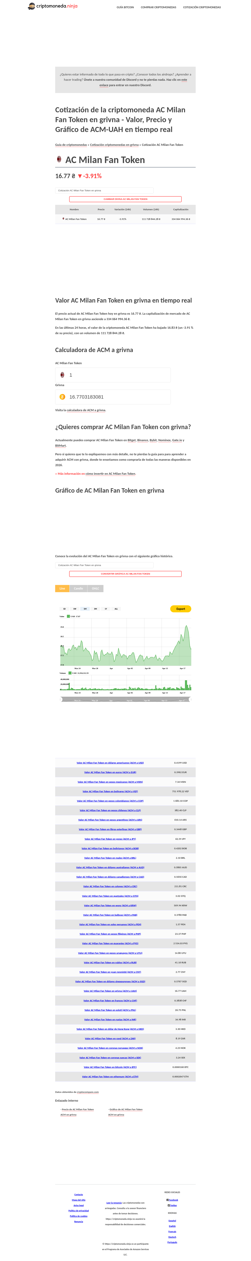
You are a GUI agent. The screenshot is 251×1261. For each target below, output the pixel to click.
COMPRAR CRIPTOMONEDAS (158, 7)
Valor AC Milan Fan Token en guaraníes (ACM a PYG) (110, 943)
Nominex (164, 440)
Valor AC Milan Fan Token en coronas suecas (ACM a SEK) (110, 1057)
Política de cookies (78, 1216)
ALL (116, 609)
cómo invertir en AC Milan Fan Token (110, 474)
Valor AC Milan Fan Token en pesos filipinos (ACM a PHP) (110, 933)
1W (74, 609)
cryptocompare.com (88, 1092)
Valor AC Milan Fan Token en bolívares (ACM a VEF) (110, 791)
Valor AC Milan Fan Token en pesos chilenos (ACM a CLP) (110, 810)
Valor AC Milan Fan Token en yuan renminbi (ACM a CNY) (110, 972)
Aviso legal (79, 1205)
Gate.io (177, 440)
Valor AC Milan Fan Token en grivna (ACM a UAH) (110, 990)
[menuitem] (125, 699)
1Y (106, 609)
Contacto (78, 1194)
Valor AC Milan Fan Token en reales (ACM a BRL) (110, 857)
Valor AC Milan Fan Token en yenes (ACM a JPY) (110, 838)
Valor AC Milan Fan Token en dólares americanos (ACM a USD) (110, 762)
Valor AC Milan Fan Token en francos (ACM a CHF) (110, 1000)
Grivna (59, 385)
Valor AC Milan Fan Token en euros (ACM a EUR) (110, 772)
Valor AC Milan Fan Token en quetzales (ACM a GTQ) (110, 896)
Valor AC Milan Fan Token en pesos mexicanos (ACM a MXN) (110, 781)
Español (172, 1220)
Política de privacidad (79, 1210)
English (172, 1226)
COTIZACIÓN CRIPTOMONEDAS (202, 7)
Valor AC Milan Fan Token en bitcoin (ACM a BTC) (110, 1067)
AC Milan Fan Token (68, 363)
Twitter (173, 1205)
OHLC (95, 588)
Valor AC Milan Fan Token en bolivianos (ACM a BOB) (110, 848)
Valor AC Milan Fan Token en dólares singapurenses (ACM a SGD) (110, 981)
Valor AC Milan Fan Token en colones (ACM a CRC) (110, 886)
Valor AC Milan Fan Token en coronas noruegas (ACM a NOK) (110, 1048)
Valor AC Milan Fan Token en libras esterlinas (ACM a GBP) (110, 829)
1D (64, 609)
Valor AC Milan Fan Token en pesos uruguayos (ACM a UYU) (110, 953)
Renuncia (78, 1221)
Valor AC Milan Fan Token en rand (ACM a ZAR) (110, 1038)
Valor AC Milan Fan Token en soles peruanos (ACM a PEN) (110, 924)
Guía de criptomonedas (71, 145)
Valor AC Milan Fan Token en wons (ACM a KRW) (110, 905)
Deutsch (172, 1237)
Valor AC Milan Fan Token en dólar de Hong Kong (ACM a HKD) (110, 1029)
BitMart (60, 445)
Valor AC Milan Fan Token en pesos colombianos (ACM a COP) (110, 800)
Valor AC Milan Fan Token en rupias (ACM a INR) (110, 1019)
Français (172, 1231)
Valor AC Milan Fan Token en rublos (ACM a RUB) (110, 962)
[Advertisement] (117, 42)
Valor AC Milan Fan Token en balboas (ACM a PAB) (110, 914)
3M (95, 609)
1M (85, 609)
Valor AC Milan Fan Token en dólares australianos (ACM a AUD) (110, 867)
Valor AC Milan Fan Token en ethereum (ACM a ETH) (110, 1076)
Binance (142, 440)
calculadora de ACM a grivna (86, 410)
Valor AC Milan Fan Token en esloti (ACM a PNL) (110, 1010)
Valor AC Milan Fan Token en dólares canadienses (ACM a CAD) (110, 876)
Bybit (153, 440)
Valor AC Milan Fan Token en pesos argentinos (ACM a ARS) (110, 819)
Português (172, 1242)
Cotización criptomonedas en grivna (114, 145)
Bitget (132, 440)
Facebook (173, 1200)
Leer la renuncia (114, 1203)
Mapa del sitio (78, 1200)
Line (62, 588)
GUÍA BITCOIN (125, 7)
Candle (78, 588)
